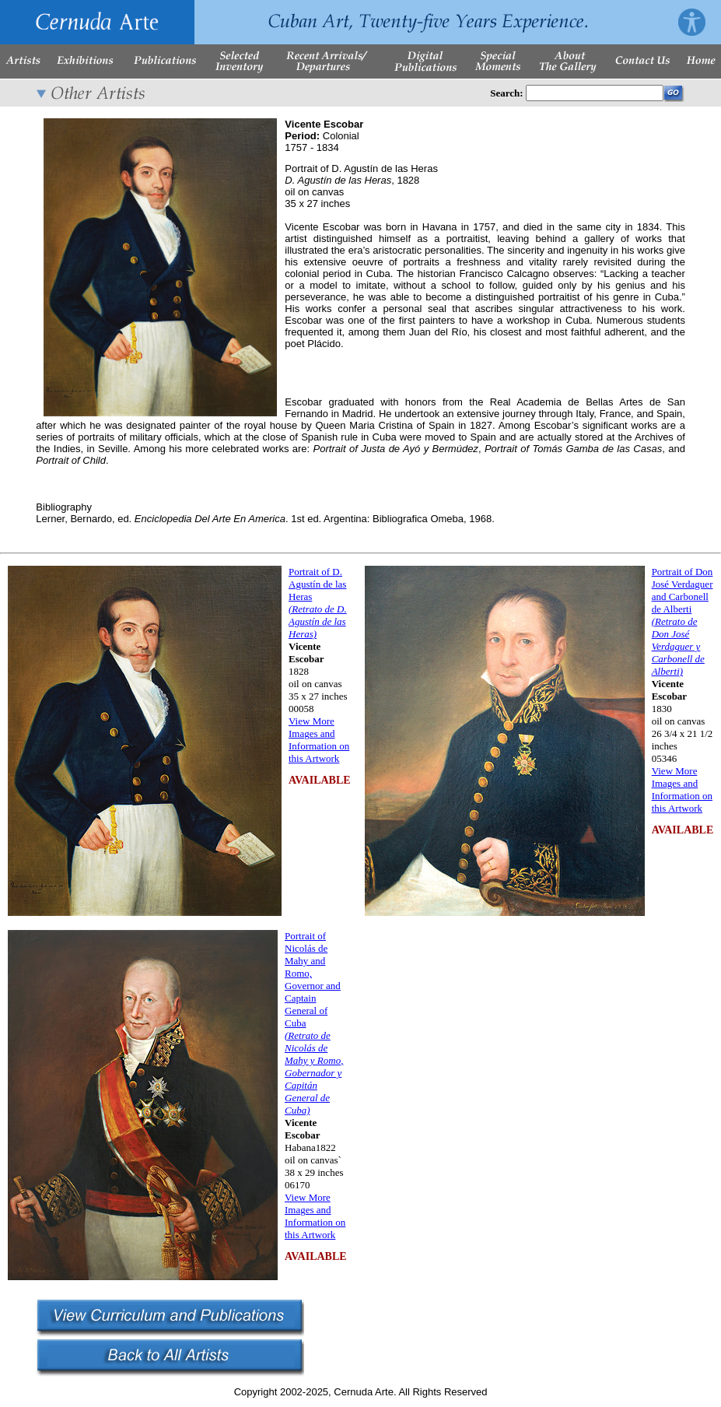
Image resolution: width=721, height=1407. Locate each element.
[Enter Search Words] (594, 93)
